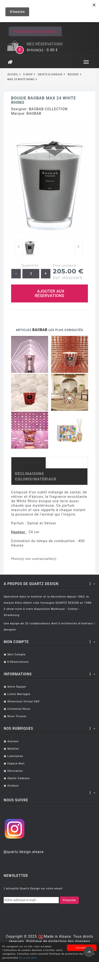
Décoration (15, 771)
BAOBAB (33, 113)
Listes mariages (18, 694)
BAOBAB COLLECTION (48, 109)
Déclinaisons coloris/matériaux (36, 476)
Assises (13, 741)
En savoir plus (28, 958)
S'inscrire (69, 900)
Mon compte (16, 654)
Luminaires (15, 756)
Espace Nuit (16, 763)
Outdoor (13, 785)
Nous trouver (16, 716)
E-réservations (18, 661)
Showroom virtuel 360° (23, 701)
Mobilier (13, 748)
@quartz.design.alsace (23, 852)
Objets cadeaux (18, 778)
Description (28, 462)
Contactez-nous (18, 708)
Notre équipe (16, 686)
